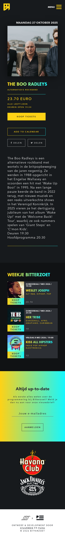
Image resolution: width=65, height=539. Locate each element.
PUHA (41, 528)
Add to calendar (26, 131)
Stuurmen (26, 528)
